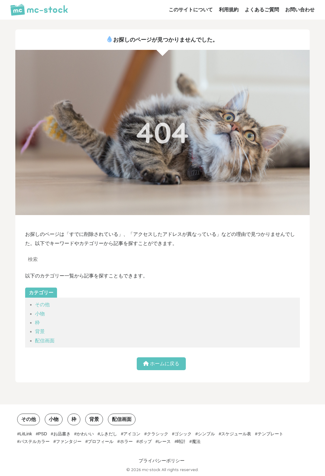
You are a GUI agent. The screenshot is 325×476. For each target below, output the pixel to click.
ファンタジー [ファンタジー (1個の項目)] (69, 441)
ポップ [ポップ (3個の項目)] (145, 441)
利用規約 (229, 9)
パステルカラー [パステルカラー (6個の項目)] (35, 441)
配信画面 (45, 340)
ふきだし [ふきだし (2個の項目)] (108, 433)
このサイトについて (191, 9)
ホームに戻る (161, 363)
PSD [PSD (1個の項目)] (42, 433)
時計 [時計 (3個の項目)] (181, 441)
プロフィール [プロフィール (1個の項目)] (100, 441)
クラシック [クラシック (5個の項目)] (157, 433)
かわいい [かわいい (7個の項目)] (85, 433)
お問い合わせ (300, 9)
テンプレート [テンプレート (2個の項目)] (270, 433)
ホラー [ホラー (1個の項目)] (126, 441)
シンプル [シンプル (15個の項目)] (206, 433)
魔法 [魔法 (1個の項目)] (196, 441)
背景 (40, 331)
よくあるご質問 (262, 9)
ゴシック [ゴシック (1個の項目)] (183, 433)
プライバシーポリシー (162, 460)
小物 (40, 313)
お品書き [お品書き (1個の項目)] (62, 433)
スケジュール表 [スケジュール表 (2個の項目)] (236, 433)
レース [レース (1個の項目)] (164, 441)
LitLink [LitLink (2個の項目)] (26, 433)
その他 (42, 304)
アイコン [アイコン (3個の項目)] (131, 433)
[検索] (138, 260)
